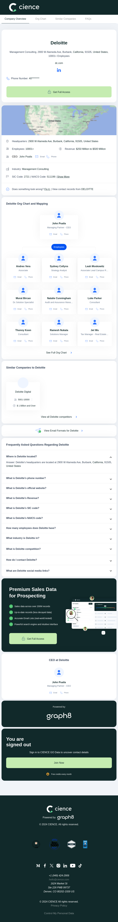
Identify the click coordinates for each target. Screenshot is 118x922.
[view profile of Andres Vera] (23, 258)
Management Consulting (35, 169)
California (78, 52)
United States (100, 52)
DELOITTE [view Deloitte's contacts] (87, 189)
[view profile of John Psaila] (59, 215)
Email (40, 156)
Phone (51, 156)
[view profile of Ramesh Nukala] (59, 322)
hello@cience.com (59, 879)
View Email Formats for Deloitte (61, 430)
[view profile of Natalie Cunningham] (59, 290)
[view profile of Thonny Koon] (23, 322)
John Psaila (25, 156)
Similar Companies (65, 19)
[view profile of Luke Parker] (95, 290)
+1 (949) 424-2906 (59, 875)
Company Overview (15, 19)
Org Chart (40, 19)
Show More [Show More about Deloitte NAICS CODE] (63, 176)
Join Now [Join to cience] (59, 762)
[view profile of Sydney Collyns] (59, 258)
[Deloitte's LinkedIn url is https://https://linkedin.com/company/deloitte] (59, 70)
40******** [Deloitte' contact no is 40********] (34, 78)
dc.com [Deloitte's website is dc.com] (59, 63)
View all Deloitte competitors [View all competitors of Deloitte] (56, 417)
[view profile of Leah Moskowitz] (95, 258)
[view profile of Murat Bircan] (23, 290)
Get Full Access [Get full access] (59, 92)
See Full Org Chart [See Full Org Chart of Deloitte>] (56, 352)
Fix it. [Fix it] (47, 189)
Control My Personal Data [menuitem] (59, 913)
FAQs (88, 19)
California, (98, 462)
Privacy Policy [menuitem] (59, 905)
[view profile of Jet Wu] (95, 322)
